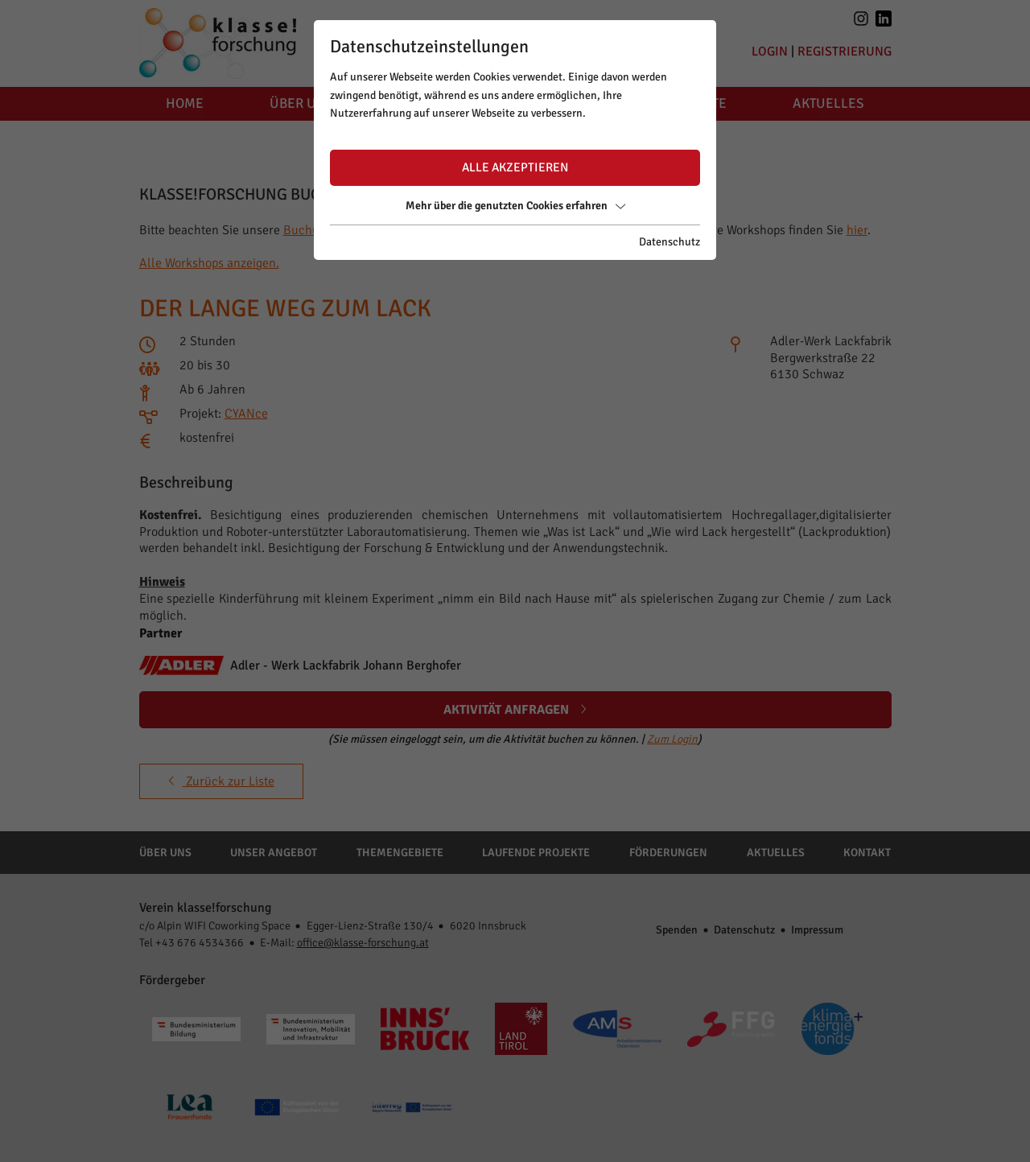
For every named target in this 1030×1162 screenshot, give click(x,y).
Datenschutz (669, 242)
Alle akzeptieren (515, 167)
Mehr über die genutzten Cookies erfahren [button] (515, 205)
